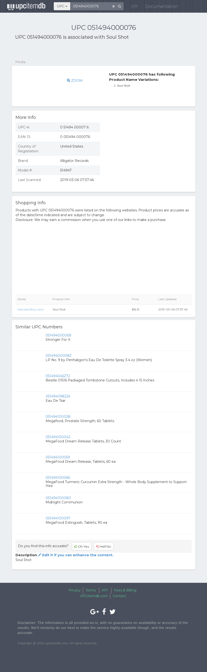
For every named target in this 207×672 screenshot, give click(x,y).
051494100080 (58, 498)
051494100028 (58, 416)
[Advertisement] (71, 50)
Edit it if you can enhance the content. (75, 555)
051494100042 (58, 437)
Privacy (75, 590)
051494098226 (58, 396)
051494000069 (58, 335)
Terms (90, 590)
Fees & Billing (125, 590)
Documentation (159, 7)
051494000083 (58, 355)
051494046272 (58, 376)
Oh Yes (81, 546)
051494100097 (58, 518)
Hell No (103, 546)
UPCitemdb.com (94, 596)
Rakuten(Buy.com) (30, 309)
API (132, 7)
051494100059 (58, 457)
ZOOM (75, 80)
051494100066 (58, 477)
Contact (119, 596)
